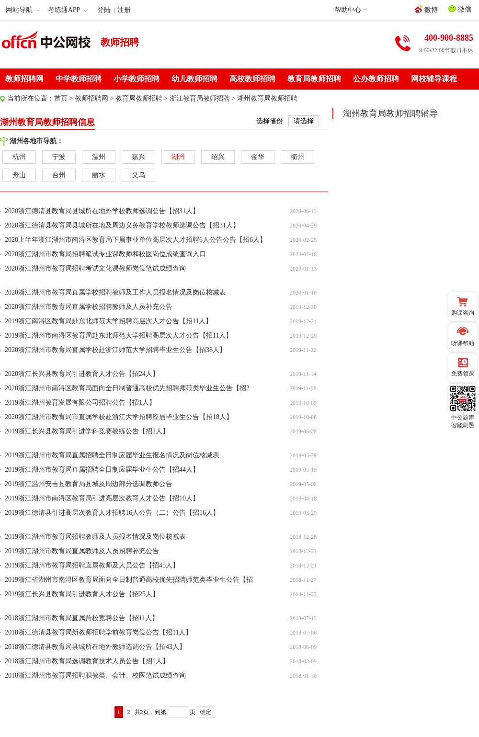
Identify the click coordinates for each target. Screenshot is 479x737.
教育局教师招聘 (314, 79)
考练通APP (68, 9)
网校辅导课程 (434, 79)
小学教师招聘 (137, 79)
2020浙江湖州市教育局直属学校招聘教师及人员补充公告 (88, 306)
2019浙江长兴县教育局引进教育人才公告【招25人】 (82, 594)
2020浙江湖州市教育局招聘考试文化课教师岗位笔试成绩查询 (95, 268)
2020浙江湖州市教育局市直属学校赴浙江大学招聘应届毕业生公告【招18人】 (119, 416)
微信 (459, 9)
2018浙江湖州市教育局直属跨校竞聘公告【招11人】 (82, 618)
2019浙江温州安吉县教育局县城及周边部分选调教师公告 (88, 484)
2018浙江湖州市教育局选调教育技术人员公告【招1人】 (87, 661)
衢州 (297, 156)
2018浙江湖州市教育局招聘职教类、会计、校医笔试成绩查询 (95, 675)
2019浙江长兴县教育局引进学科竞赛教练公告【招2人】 (87, 431)
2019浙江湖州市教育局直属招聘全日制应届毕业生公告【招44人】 (102, 469)
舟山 (19, 175)
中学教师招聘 (79, 79)
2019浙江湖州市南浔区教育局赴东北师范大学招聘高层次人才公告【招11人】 (118, 335)
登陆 (104, 9)
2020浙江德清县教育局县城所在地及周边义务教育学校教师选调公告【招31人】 (122, 225)
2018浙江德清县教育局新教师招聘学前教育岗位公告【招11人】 (98, 632)
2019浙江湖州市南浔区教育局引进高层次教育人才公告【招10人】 (102, 498)
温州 (98, 156)
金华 (257, 156)
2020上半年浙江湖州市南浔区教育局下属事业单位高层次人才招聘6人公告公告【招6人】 (135, 239)
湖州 (178, 156)
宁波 (59, 156)
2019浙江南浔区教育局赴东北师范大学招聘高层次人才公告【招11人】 (108, 321)
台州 (59, 175)
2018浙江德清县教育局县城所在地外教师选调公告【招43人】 (95, 646)
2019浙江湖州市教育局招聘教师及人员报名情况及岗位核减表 (95, 536)
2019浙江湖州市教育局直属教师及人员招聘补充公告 (82, 551)
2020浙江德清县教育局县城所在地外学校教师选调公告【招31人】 (102, 211)
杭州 (19, 156)
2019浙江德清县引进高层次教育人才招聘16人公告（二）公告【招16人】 (112, 512)
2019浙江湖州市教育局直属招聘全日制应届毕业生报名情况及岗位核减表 (112, 455)
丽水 (98, 175)
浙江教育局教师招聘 (200, 98)
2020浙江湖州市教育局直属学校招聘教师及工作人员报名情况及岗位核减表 (115, 292)
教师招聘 (120, 42)
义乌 (138, 175)
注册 (124, 9)
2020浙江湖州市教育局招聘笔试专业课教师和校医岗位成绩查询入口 (105, 254)
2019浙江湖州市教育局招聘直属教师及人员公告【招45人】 (92, 565)
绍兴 (218, 156)
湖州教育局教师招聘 (267, 98)
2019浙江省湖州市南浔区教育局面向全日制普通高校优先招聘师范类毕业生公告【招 (129, 579)
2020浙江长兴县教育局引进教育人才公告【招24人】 (82, 373)
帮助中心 (347, 9)
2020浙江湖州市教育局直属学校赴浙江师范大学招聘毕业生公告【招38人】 (115, 349)
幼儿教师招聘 (194, 79)
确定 (205, 712)
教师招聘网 (24, 79)
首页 (61, 98)
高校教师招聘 (252, 79)
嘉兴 (138, 156)
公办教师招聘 (376, 79)
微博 (426, 9)
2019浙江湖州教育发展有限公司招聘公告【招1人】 (80, 402)
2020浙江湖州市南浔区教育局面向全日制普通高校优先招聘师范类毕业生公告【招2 (127, 388)
